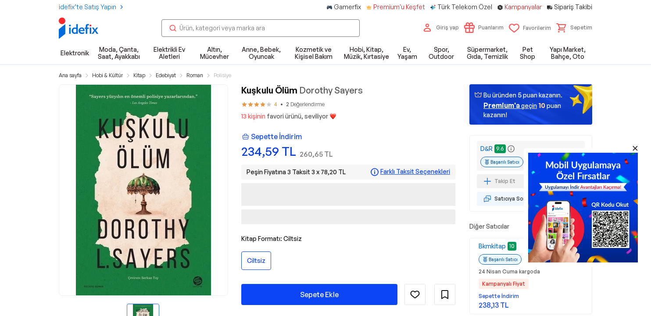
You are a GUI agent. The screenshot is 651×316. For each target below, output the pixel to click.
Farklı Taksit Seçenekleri (415, 171)
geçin (510, 105)
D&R (486, 148)
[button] (574, 27)
